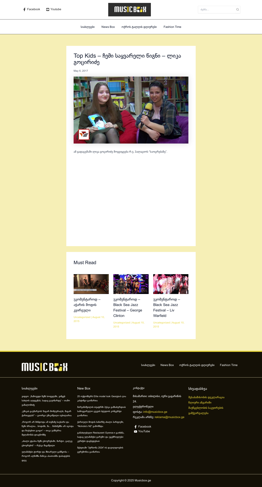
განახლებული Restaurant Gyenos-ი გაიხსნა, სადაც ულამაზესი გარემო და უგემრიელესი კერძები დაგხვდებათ (100, 437)
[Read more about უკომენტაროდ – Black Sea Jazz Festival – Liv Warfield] (170, 284)
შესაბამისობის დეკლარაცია (206, 397)
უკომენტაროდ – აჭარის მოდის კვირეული (87, 305)
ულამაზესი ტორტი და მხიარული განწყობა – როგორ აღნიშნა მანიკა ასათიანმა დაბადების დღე (46, 456)
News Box (108, 27)
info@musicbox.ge (155, 412)
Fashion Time (171, 27)
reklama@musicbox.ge (169, 417)
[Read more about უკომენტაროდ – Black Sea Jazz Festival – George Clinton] (130, 284)
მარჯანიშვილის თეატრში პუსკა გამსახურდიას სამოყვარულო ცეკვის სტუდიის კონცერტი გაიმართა (101, 411)
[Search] (237, 9)
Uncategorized (82, 317)
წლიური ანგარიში (200, 402)
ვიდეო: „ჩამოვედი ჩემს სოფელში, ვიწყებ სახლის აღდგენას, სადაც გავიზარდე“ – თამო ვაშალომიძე (46, 400)
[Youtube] (53, 9)
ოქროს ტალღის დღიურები (138, 27)
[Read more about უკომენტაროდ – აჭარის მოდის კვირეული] (91, 284)
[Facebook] (31, 9)
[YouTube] (159, 431)
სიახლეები (89, 27)
